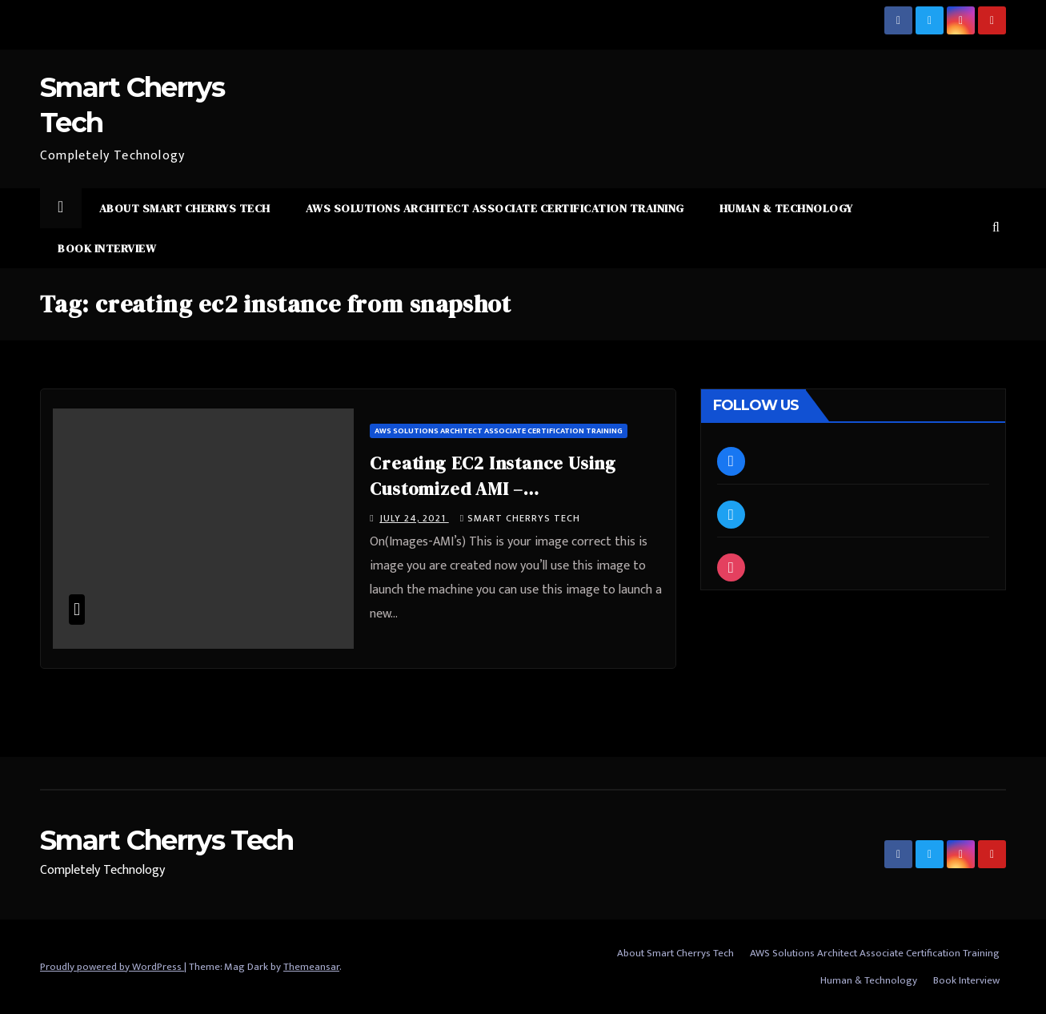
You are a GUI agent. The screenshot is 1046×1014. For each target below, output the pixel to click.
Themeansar (311, 967)
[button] (996, 228)
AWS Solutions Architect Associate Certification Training (495, 208)
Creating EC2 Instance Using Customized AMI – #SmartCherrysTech (493, 488)
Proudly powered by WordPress (112, 967)
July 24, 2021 (414, 518)
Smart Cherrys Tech (520, 518)
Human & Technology (786, 208)
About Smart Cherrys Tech (185, 208)
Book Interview (107, 248)
